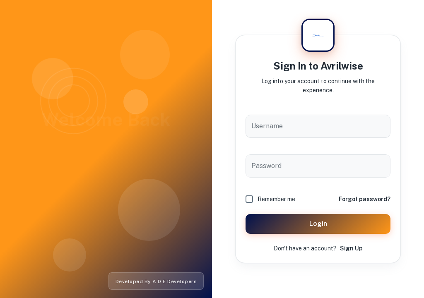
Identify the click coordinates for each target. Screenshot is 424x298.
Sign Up (351, 248)
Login (318, 224)
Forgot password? (364, 199)
